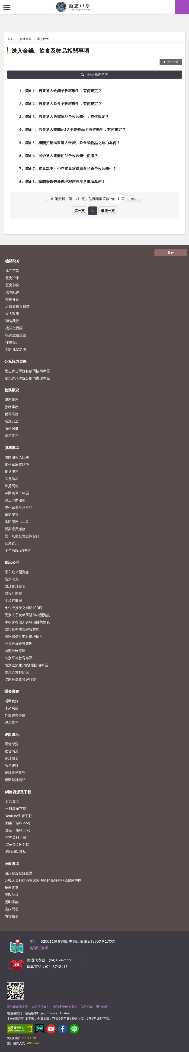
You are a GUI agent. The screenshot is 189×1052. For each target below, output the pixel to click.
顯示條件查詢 (94, 74)
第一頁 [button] (79, 211)
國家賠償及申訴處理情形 (24, 636)
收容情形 (12, 751)
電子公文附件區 (17, 844)
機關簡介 (12, 261)
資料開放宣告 (41, 1007)
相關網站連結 (15, 851)
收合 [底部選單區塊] (171, 253)
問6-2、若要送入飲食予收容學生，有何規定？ (63, 103)
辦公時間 (102, 1007)
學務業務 (12, 399)
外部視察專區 (15, 715)
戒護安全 (12, 421)
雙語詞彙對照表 (17, 672)
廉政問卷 (12, 909)
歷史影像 (12, 285)
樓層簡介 (12, 342)
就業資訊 (12, 543)
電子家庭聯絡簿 (17, 464)
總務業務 (12, 435)
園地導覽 (12, 744)
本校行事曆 (13, 600)
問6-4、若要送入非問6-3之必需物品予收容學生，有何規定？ (75, 129)
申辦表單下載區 (17, 493)
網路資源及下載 (18, 792)
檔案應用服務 (15, 529)
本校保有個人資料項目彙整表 (27, 622)
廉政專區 (11, 863)
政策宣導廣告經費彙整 (22, 629)
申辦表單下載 (15, 808)
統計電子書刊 (15, 772)
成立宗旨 (12, 270)
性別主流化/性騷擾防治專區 (26, 665)
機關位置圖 (14, 328)
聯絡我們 (12, 321)
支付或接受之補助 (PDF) (23, 608)
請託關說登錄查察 (18, 873)
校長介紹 (12, 299)
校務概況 (11, 390)
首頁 (11, 39)
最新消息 (12, 579)
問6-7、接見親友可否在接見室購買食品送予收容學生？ (70, 168)
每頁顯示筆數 (98, 199)
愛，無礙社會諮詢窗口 (22, 536)
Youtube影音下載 (18, 816)
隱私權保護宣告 (17, 1007)
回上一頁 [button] (173, 62)
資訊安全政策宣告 (65, 1007)
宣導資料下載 (15, 837)
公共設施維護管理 (18, 643)
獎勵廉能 (12, 902)
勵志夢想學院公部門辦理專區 (27, 378)
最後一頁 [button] (108, 211)
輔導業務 (12, 414)
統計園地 (11, 734)
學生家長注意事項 (18, 507)
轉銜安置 (12, 514)
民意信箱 (12, 479)
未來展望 (12, 708)
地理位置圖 (39, 947)
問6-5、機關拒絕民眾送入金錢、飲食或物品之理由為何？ (72, 142)
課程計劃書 (13, 593)
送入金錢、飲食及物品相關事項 (50, 50)
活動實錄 (12, 701)
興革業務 (12, 722)
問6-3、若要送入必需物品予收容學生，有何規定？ (67, 116)
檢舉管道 (12, 887)
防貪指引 (12, 916)
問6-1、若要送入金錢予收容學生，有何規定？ (63, 90)
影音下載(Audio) (17, 830)
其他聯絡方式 (83, 960)
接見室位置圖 (15, 335)
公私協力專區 (15, 361)
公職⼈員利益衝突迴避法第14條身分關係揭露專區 (43, 880)
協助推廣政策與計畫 (20, 679)
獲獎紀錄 (12, 292)
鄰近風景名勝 (15, 349)
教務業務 (12, 407)
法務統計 (12, 765)
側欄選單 (6, 7)
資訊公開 (11, 562)
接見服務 (12, 471)
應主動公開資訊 (17, 572)
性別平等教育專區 (18, 658)
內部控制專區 (15, 651)
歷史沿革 (12, 278)
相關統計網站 (15, 780)
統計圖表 (12, 758)
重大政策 (12, 313)
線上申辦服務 (15, 500)
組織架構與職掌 (17, 306)
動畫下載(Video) (17, 823)
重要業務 (11, 691)
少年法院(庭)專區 (18, 550)
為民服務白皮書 (17, 522)
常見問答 (43, 39)
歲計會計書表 (15, 586)
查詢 (182, 7)
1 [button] (93, 211)
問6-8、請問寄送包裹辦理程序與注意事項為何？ (65, 181)
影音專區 (12, 801)
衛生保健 (12, 428)
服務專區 (25, 39)
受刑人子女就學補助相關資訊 (27, 615)
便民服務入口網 (17, 457)
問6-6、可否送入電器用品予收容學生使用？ (61, 155)
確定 (133, 198)
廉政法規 (12, 894)
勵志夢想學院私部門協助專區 (27, 371)
